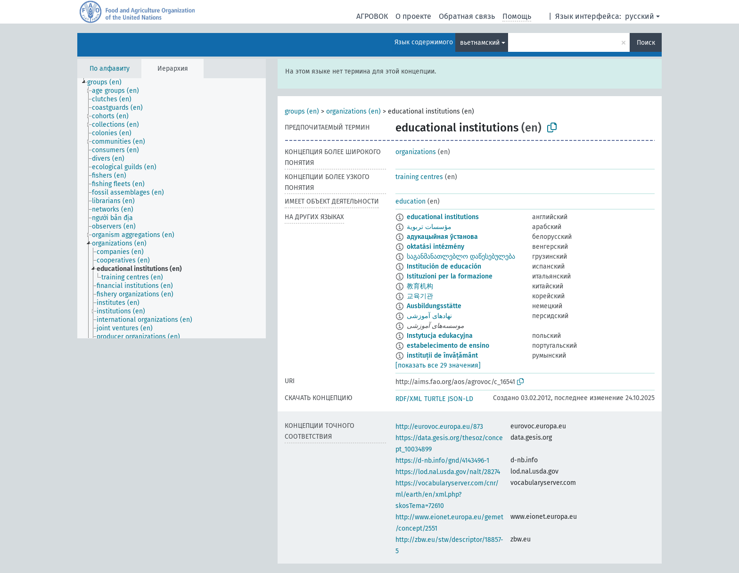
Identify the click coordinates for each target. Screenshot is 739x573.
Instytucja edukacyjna (440, 336)
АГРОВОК (372, 16)
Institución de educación (444, 266)
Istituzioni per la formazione (450, 276)
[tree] (171, 208)
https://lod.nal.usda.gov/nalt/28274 (447, 472)
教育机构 (420, 286)
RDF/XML (408, 399)
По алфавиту (110, 69)
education (410, 201)
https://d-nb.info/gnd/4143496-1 (442, 461)
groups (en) (302, 111)
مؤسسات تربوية (429, 227)
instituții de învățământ (442, 356)
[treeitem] (108, 82)
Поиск (646, 43)
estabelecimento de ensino (448, 346)
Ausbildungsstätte (434, 306)
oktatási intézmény (435, 247)
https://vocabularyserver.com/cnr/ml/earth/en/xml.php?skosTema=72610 (447, 494)
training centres (419, 177)
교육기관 (420, 296)
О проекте (413, 16)
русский (639, 16)
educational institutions (443, 217)
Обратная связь (467, 16)
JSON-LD (460, 399)
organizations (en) (353, 111)
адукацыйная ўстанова (442, 237)
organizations (415, 152)
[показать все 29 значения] (438, 365)
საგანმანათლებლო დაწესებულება (461, 257)
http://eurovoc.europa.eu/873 (439, 427)
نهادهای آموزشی (429, 316)
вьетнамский (480, 43)
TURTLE (434, 399)
